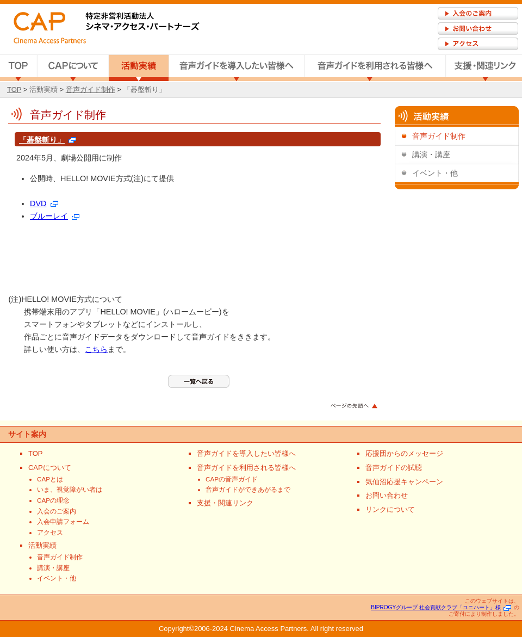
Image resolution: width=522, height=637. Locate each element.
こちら (96, 349)
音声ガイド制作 (90, 89)
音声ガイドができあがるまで (248, 489)
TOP (18, 68)
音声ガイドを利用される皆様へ (375, 68)
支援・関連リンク (484, 68)
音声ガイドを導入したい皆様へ (236, 68)
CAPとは (50, 479)
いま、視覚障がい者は (69, 489)
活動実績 (139, 68)
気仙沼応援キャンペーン (404, 482)
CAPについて (73, 68)
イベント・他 (435, 173)
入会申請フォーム (63, 521)
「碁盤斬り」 (144, 89)
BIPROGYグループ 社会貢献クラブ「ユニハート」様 (441, 607)
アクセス (50, 532)
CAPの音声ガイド (232, 479)
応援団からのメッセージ (404, 453)
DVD (44, 203)
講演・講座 (431, 154)
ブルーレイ (54, 216)
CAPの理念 (53, 500)
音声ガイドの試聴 (393, 467)
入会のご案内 (56, 511)
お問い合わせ (386, 495)
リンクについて (390, 509)
